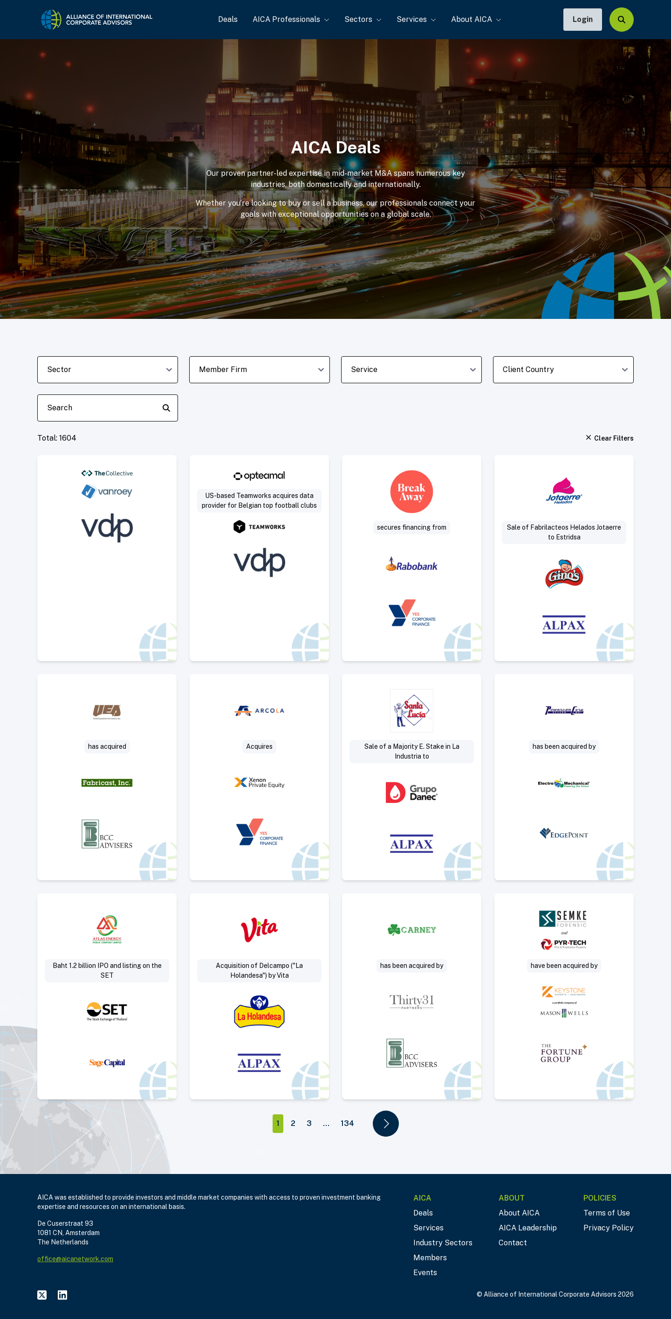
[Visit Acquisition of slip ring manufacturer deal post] (107, 777)
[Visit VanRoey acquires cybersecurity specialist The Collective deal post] (107, 558)
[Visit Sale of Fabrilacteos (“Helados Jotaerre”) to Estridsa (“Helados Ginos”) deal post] (564, 558)
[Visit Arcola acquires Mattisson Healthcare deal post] (259, 777)
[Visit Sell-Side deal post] (564, 777)
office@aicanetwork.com (75, 1259)
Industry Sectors (442, 1242)
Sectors (361, 19)
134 (347, 1123)
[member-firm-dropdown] (259, 369)
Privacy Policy (608, 1227)
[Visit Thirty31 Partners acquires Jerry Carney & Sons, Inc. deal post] (411, 996)
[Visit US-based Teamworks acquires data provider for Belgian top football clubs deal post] (259, 558)
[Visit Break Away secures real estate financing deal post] (411, 558)
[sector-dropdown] (107, 369)
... (326, 1123)
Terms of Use (606, 1213)
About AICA (474, 19)
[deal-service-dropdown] (411, 369)
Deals (226, 19)
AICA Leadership (528, 1227)
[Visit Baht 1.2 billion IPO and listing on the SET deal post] (107, 996)
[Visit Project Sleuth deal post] (564, 996)
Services (414, 19)
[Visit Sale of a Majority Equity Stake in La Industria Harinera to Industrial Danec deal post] (411, 777)
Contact (513, 1242)
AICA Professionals (289, 19)
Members (430, 1257)
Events (425, 1272)
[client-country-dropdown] (563, 369)
